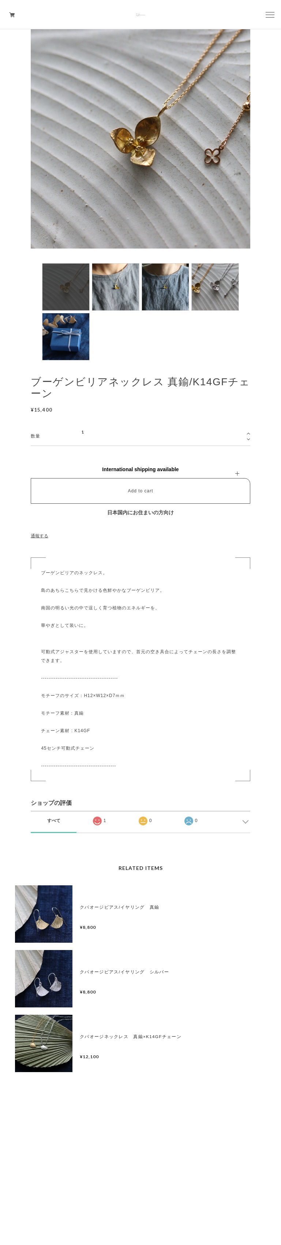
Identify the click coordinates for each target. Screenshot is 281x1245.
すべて (53, 820)
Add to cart (140, 490)
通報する (39, 535)
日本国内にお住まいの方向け (140, 512)
